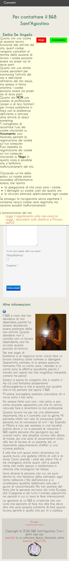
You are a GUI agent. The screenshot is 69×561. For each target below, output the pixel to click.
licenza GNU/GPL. (34, 541)
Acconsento (58, 40)
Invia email (13, 288)
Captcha (12, 265)
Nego (41, 40)
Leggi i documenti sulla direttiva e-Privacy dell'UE (34, 221)
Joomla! (10, 537)
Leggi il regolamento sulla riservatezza (32, 216)
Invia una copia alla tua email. (23, 251)
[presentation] (34, 275)
